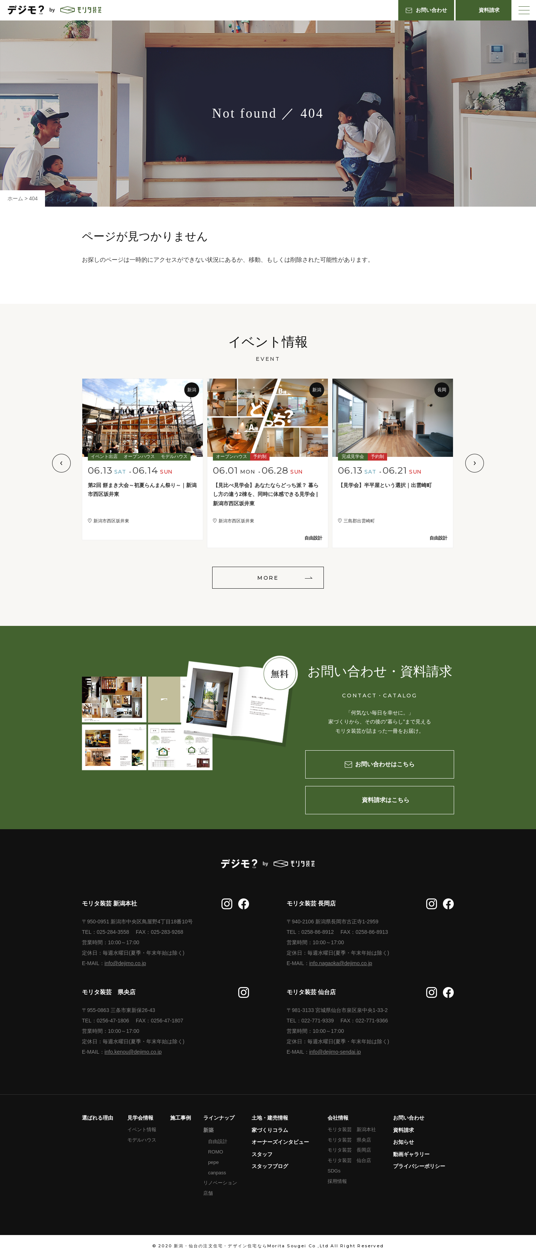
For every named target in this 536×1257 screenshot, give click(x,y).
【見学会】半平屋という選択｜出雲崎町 (385, 485)
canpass (217, 1172)
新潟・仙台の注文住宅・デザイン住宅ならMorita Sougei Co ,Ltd (251, 1245)
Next (474, 463)
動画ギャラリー (411, 1154)
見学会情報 (140, 1118)
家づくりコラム (270, 1130)
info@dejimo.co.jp (125, 963)
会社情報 (338, 1118)
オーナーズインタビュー (280, 1142)
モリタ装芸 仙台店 (349, 1160)
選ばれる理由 (97, 1118)
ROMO (215, 1152)
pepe (213, 1162)
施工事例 (180, 1118)
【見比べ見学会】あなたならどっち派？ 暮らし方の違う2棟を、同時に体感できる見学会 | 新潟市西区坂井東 (266, 494)
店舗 (208, 1193)
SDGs (334, 1171)
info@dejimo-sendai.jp (335, 1052)
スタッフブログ (270, 1166)
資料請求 (403, 1130)
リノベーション (220, 1183)
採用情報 (337, 1181)
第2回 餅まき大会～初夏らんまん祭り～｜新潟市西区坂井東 (142, 489)
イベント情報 (141, 1129)
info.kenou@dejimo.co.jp (133, 1052)
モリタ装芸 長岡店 (349, 1150)
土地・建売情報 (270, 1118)
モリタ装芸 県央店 (349, 1140)
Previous (61, 463)
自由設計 (217, 1141)
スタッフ (262, 1154)
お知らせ (403, 1142)
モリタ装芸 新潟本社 (352, 1129)
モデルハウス (141, 1140)
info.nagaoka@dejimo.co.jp (340, 963)
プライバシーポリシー (419, 1166)
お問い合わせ (408, 1118)
